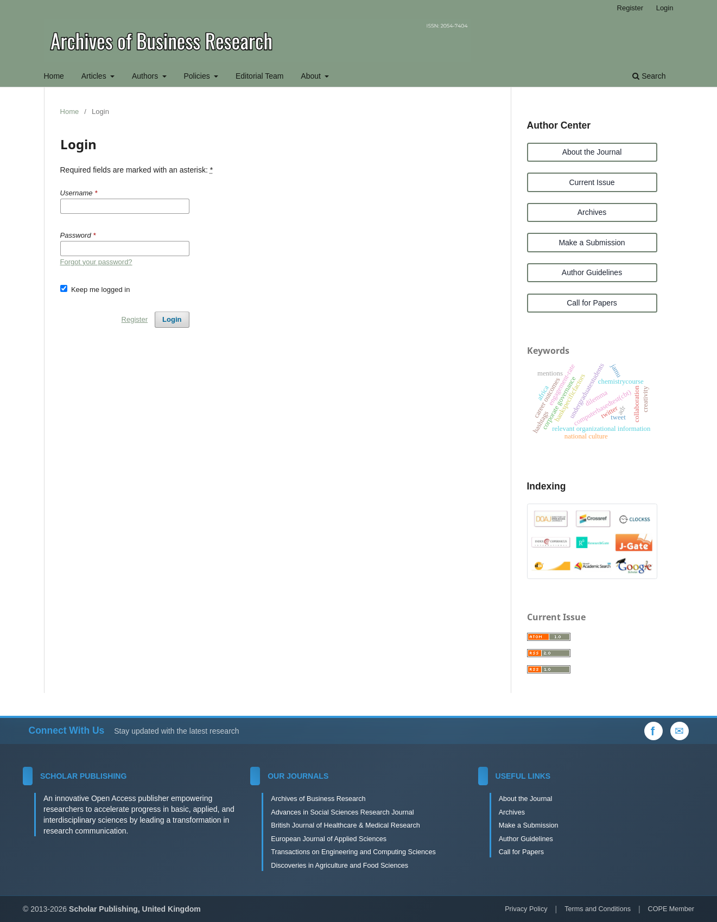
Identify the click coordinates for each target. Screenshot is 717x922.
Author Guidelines (592, 272)
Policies (197, 76)
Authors (146, 76)
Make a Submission (592, 242)
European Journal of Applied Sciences (328, 839)
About (311, 76)
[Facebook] (653, 731)
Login (665, 8)
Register (630, 8)
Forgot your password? (96, 262)
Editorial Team (259, 76)
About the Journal (592, 152)
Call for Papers (592, 302)
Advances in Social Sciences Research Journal (342, 812)
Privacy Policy (526, 909)
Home (54, 76)
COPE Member (671, 909)
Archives (592, 212)
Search (648, 76)
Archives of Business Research (318, 799)
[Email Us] (679, 731)
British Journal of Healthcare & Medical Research (345, 825)
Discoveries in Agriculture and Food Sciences (339, 865)
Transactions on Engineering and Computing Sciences (353, 852)
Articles (95, 76)
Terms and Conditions (597, 909)
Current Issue (591, 182)
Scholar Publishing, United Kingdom (135, 909)
